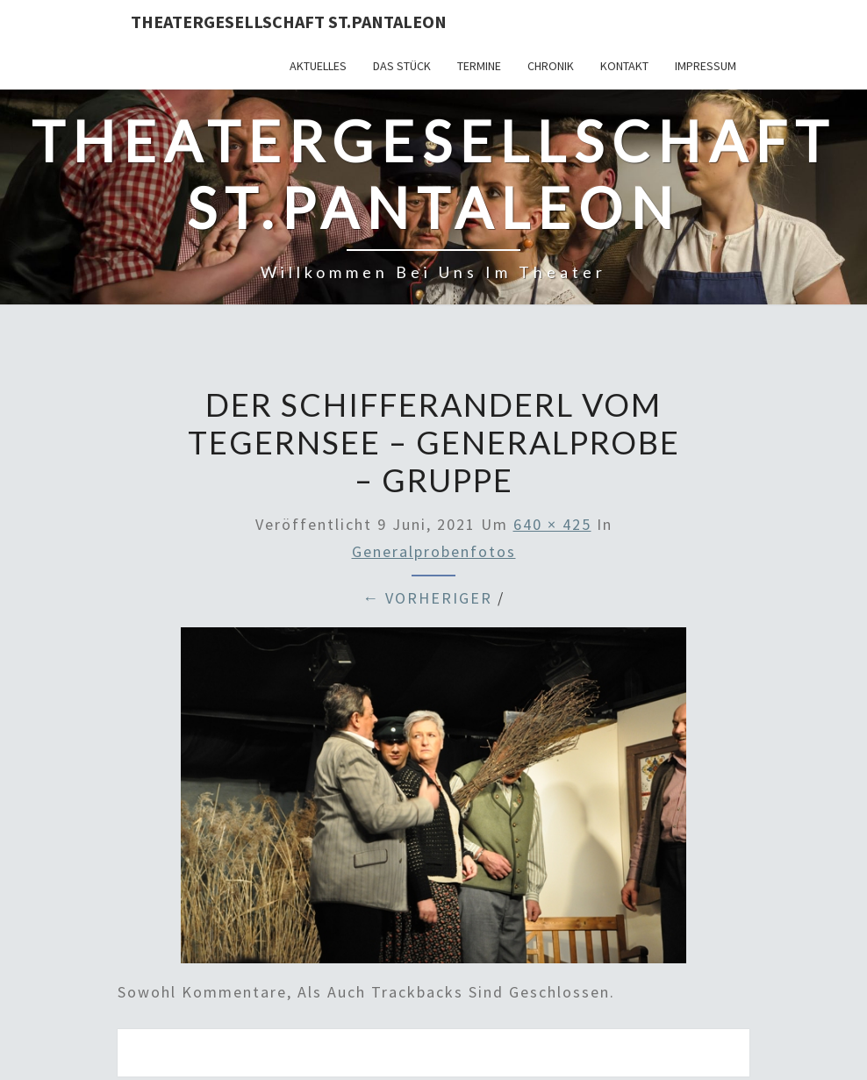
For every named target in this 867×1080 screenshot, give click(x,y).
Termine (479, 66)
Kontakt (624, 66)
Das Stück (402, 66)
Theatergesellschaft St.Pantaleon (289, 21)
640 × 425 (552, 524)
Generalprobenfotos (434, 551)
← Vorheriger (427, 598)
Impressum (705, 66)
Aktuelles (318, 66)
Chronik (550, 66)
